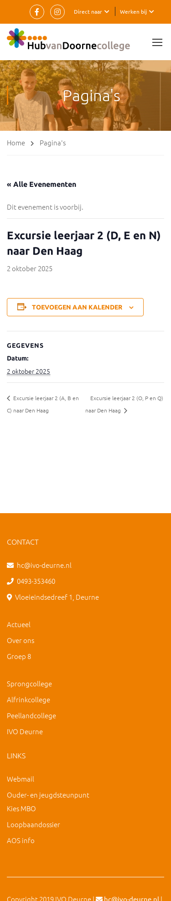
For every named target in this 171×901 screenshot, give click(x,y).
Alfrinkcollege (28, 699)
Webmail (20, 778)
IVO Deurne (25, 731)
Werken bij (133, 11)
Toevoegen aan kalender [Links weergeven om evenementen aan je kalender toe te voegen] (77, 307)
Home (16, 142)
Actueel (19, 624)
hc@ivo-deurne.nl (44, 565)
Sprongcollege (29, 683)
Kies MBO (21, 808)
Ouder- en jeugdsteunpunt (48, 794)
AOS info (21, 840)
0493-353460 (36, 581)
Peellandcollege (31, 715)
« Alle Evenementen (41, 184)
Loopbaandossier (33, 824)
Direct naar (88, 11)
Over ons (20, 640)
